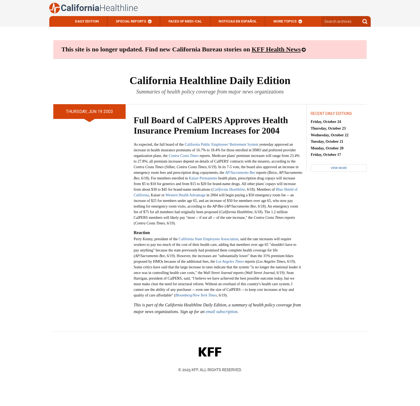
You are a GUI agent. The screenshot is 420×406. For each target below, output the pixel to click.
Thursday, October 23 (328, 128)
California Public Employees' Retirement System (221, 144)
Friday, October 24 (326, 122)
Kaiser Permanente (203, 178)
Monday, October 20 (327, 148)
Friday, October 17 (326, 155)
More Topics (285, 21)
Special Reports (131, 21)
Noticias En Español (238, 21)
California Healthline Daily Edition (209, 80)
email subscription (222, 311)
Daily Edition (87, 21)
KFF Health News (276, 49)
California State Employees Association (208, 239)
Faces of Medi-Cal (185, 21)
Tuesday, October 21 (327, 142)
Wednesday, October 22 (329, 135)
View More (339, 168)
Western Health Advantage (186, 195)
